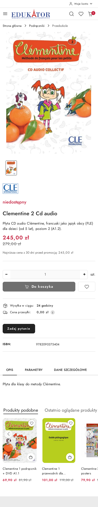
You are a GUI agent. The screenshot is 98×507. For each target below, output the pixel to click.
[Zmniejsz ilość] (6, 274)
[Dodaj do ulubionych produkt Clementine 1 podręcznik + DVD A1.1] (31, 423)
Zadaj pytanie (18, 328)
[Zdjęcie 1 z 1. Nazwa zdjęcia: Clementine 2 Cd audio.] (11, 168)
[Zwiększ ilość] (84, 274)
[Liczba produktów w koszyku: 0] (90, 14)
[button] (20, 412)
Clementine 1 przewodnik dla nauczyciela (52, 470)
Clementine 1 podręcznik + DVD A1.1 (19, 470)
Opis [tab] (9, 370)
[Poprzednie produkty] (8, 434)
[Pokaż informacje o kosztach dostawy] (52, 312)
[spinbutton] (45, 274)
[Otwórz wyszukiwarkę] (71, 14)
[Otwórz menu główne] (5, 13)
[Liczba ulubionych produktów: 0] (80, 14)
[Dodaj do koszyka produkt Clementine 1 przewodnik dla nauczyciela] (70, 457)
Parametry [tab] (33, 370)
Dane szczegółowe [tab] (70, 370)
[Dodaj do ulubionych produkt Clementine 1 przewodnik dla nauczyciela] (70, 423)
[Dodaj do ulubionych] (86, 287)
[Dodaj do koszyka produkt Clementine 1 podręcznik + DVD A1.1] (31, 457)
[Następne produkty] (90, 434)
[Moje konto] (81, 4)
